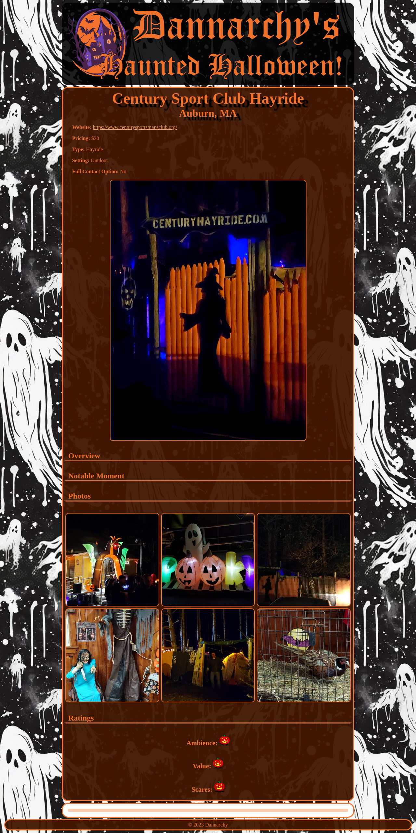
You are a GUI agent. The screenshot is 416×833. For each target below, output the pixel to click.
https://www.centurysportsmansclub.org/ (135, 127)
